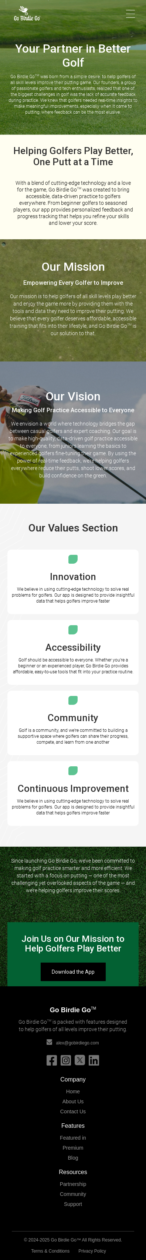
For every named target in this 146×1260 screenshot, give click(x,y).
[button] (132, 13)
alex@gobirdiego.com (77, 1043)
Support (73, 1204)
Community (73, 1194)
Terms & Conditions (50, 1251)
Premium (72, 1148)
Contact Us (73, 1111)
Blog (73, 1158)
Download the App (73, 972)
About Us (73, 1101)
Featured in (73, 1138)
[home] (23, 13)
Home (73, 1091)
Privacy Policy (92, 1251)
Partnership (73, 1184)
